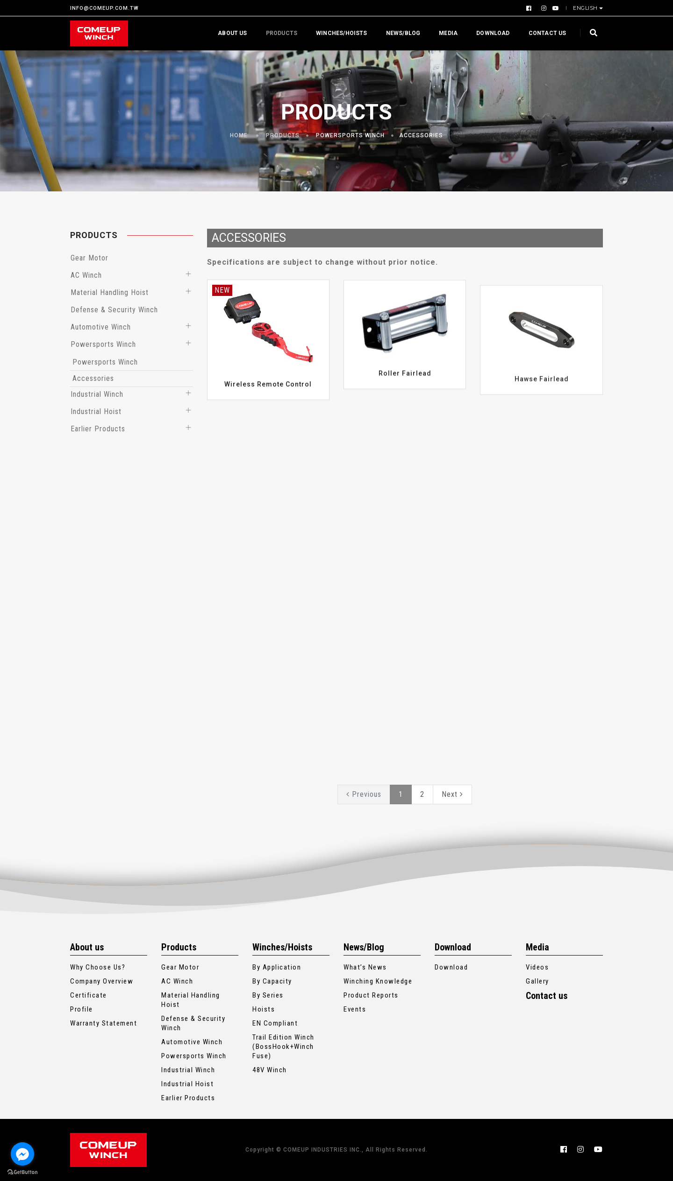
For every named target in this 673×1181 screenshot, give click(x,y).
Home (239, 135)
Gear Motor (89, 257)
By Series (268, 995)
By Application (276, 967)
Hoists (263, 1009)
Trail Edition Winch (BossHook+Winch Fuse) (283, 1046)
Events (355, 1009)
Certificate (88, 995)
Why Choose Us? (97, 967)
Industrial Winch (97, 394)
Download (490, 33)
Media (445, 33)
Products (278, 33)
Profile (81, 1009)
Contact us (544, 33)
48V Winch (269, 1070)
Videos (537, 967)
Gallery (537, 981)
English (586, 8)
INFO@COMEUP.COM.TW (104, 8)
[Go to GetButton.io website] (22, 1171)
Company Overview (101, 981)
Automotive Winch (101, 327)
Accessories (421, 135)
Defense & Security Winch (114, 309)
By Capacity (272, 981)
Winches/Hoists (339, 33)
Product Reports (371, 995)
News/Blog (400, 33)
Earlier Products (98, 428)
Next (452, 794)
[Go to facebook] (22, 1154)
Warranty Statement (103, 1023)
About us (229, 33)
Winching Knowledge (378, 981)
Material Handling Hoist (110, 292)
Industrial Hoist (96, 411)
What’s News (365, 967)
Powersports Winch (350, 135)
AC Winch (86, 275)
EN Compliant (275, 1023)
